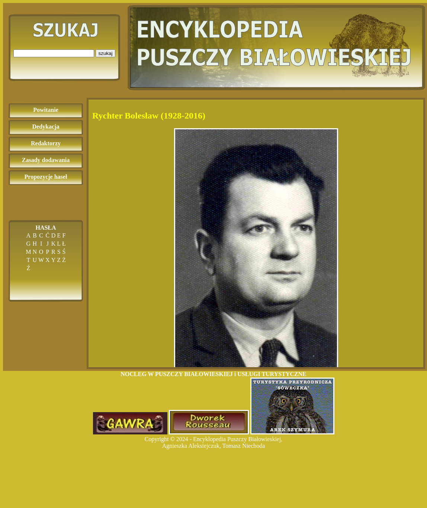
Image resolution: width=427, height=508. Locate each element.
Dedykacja (46, 126)
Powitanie (45, 110)
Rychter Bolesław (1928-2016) (148, 115)
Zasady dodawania (46, 160)
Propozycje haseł (46, 177)
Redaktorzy (46, 143)
